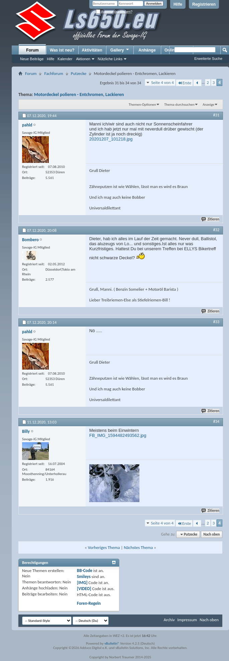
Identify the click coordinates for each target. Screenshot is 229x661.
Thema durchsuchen (179, 104)
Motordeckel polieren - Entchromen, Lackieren (79, 94)
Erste (184, 82)
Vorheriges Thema (104, 547)
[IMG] (82, 582)
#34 (216, 421)
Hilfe (178, 4)
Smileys (84, 576)
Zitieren (210, 219)
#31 (216, 115)
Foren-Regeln (89, 603)
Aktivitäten (92, 50)
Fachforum (53, 73)
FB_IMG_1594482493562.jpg (117, 435)
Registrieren (204, 4)
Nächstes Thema (138, 547)
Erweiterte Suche (208, 59)
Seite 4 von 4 (162, 82)
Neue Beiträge (31, 59)
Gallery (120, 50)
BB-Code (84, 570)
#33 (216, 321)
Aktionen (83, 59)
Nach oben (211, 534)
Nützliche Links (110, 59)
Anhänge (146, 50)
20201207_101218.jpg (110, 138)
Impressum (187, 619)
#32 (216, 229)
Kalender (65, 59)
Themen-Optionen (142, 104)
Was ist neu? (62, 50)
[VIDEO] (84, 588)
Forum (32, 50)
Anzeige (208, 104)
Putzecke (79, 73)
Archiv (169, 619)
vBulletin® (111, 643)
